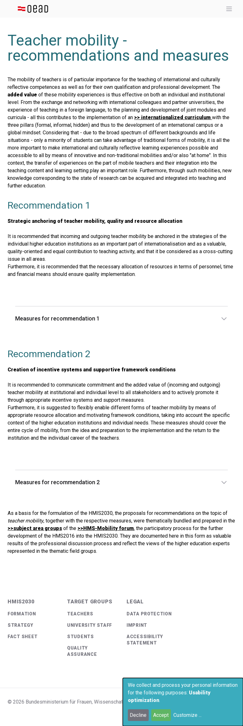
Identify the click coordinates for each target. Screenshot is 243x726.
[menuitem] (32, 614)
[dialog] (183, 702)
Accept (161, 715)
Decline (138, 715)
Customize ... (187, 715)
